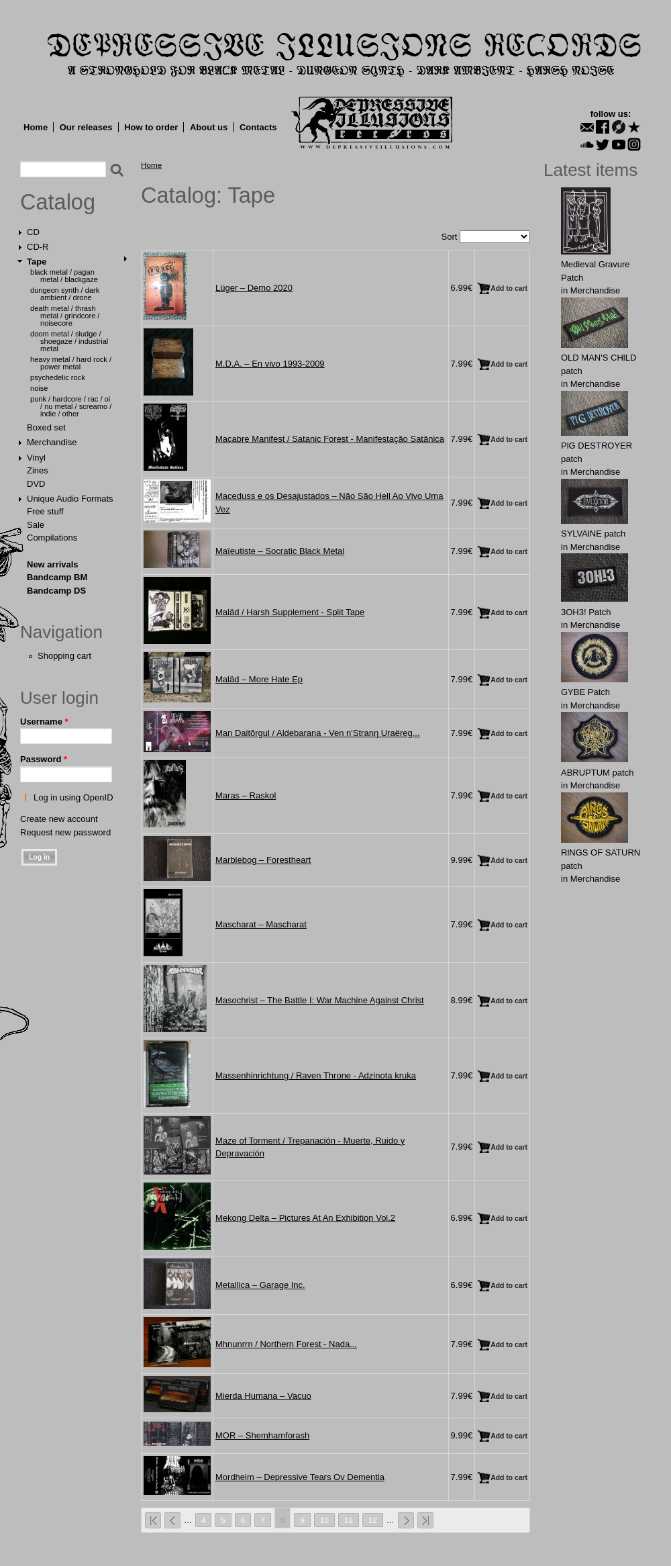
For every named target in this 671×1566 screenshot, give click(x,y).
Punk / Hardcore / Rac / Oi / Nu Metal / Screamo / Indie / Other (70, 406)
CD (33, 232)
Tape (36, 262)
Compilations (52, 538)
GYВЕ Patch (585, 692)
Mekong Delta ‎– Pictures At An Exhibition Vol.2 (305, 1218)
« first (153, 1520)
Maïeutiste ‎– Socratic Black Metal (279, 551)
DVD (36, 484)
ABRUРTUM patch (597, 773)
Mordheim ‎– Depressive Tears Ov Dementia (299, 1477)
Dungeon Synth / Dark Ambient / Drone (64, 294)
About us (208, 127)
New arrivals (53, 564)
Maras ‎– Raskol (245, 795)
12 (372, 1520)
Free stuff (45, 511)
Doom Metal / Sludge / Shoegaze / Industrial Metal (69, 341)
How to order (151, 127)
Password (43, 759)
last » (425, 1520)
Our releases (86, 127)
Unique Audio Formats (70, 499)
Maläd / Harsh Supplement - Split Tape (289, 612)
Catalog (57, 202)
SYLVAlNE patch (593, 533)
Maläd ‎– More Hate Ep (259, 679)
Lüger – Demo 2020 (254, 288)
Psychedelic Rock (57, 377)
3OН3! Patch (586, 612)
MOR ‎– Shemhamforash (262, 1435)
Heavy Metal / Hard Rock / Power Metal (70, 363)
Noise (39, 388)
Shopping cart (64, 656)
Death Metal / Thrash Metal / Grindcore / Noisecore (64, 315)
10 (324, 1520)
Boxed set (46, 427)
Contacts (258, 127)
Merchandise (51, 442)
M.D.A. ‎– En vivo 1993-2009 (270, 364)
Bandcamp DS (56, 591)
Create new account (59, 819)
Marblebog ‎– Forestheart (263, 860)
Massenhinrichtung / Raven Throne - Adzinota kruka (315, 1075)
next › (406, 1520)
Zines (37, 470)
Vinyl (36, 458)
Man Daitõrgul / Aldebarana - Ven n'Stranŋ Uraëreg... (317, 733)
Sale (35, 525)
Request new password (65, 832)
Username (44, 722)
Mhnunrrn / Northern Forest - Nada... (286, 1344)
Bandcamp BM (57, 577)
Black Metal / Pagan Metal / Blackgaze (64, 275)
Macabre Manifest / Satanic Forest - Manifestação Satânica (329, 439)
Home (35, 127)
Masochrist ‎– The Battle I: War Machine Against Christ (319, 1000)
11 (348, 1520)
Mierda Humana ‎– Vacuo (263, 1396)
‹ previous (172, 1520)
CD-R (38, 247)
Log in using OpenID (73, 797)
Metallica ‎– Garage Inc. (260, 1285)
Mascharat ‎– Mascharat (261, 924)
